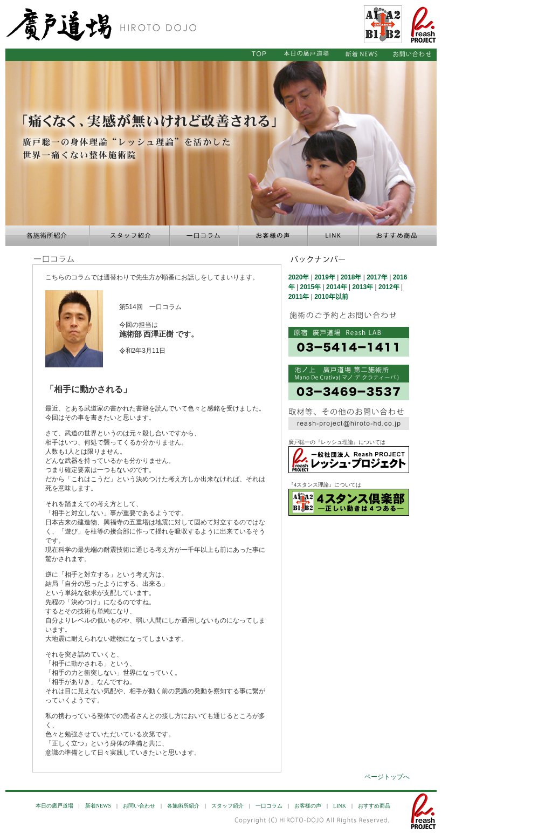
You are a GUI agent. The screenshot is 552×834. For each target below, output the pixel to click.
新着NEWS (98, 806)
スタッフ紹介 (227, 806)
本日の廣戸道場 (54, 806)
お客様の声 (307, 806)
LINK (339, 806)
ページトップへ (387, 777)
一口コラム (269, 806)
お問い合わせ (139, 806)
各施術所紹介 (183, 806)
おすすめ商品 (374, 806)
